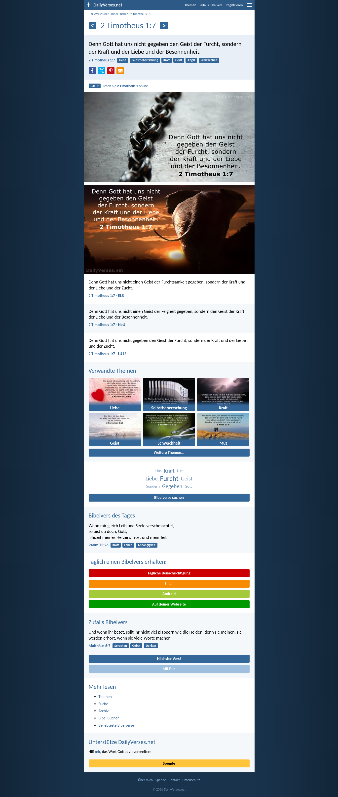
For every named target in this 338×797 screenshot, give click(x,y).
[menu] (250, 7)
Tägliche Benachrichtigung (169, 573)
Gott (188, 486)
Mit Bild (169, 668)
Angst (191, 60)
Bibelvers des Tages (112, 515)
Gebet (136, 646)
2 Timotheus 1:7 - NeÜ (107, 324)
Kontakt (174, 780)
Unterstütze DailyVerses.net (122, 742)
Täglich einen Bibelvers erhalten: (128, 561)
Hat (180, 471)
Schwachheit (208, 60)
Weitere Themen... (169, 452)
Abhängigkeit (146, 545)
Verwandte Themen (112, 370)
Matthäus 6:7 (100, 645)
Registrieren (234, 5)
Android (169, 593)
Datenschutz (191, 780)
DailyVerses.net (99, 14)
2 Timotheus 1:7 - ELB (106, 295)
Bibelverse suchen (169, 497)
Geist (178, 60)
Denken (151, 646)
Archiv (104, 710)
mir (97, 751)
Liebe (122, 60)
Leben (128, 545)
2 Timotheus (138, 14)
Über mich (145, 780)
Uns (158, 471)
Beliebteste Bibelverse (116, 725)
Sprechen (120, 646)
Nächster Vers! (169, 658)
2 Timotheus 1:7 (102, 60)
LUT (94, 86)
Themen (190, 5)
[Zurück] (92, 25)
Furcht (169, 478)
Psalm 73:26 (99, 545)
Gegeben (172, 486)
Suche (103, 704)
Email (169, 583)
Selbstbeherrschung (145, 60)
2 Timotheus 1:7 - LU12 (107, 353)
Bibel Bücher (119, 14)
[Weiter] (164, 25)
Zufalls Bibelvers (211, 5)
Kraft (166, 60)
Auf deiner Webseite (169, 604)
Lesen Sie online (125, 86)
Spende (169, 763)
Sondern (153, 486)
